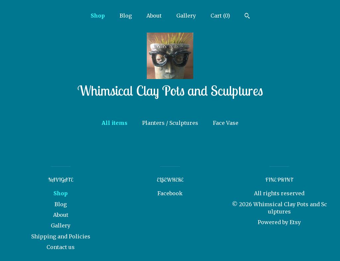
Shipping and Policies (60, 236)
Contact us (60, 247)
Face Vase (225, 123)
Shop (98, 15)
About (154, 15)
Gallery (186, 15)
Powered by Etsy (279, 222)
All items (115, 123)
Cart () (220, 15)
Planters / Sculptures (170, 123)
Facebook (170, 193)
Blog (126, 15)
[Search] (247, 16)
